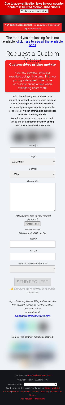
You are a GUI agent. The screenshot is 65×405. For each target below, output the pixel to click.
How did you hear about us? (33, 263)
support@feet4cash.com (38, 375)
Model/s (33, 145)
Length (33, 156)
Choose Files (32, 224)
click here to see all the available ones (39, 43)
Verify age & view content (34, 11)
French (15, 392)
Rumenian (25, 392)
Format (33, 168)
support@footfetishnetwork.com (32, 315)
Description (33, 181)
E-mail (33, 251)
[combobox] (32, 150)
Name (33, 238)
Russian (44, 392)
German (7, 392)
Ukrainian (53, 392)
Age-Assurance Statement (33, 399)
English (55, 388)
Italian (47, 388)
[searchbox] (32, 150)
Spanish (35, 392)
